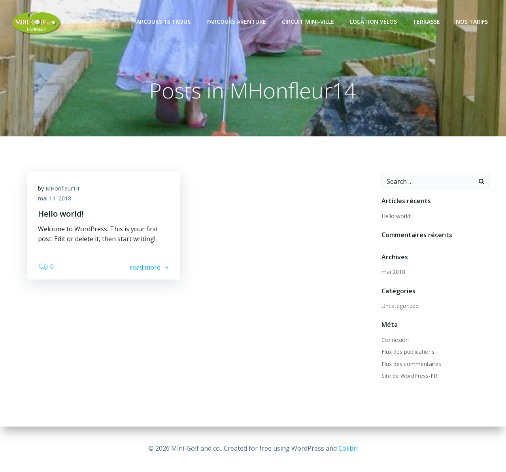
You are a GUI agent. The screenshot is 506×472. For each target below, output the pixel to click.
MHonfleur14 (63, 189)
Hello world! (396, 216)
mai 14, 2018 (55, 200)
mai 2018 (392, 272)
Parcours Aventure (237, 21)
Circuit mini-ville (309, 21)
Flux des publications (407, 352)
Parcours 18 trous (162, 21)
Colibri (348, 448)
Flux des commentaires (410, 364)
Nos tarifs (473, 21)
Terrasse (427, 21)
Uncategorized (399, 306)
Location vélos (374, 21)
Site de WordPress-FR (408, 375)
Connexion (394, 340)
